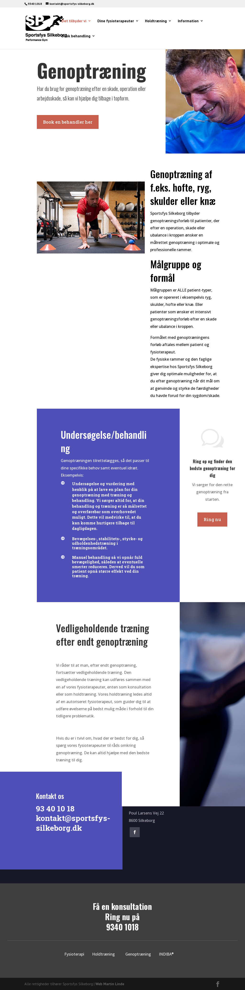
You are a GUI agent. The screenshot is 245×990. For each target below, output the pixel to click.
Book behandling (75, 36)
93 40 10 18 (53, 808)
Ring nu (212, 519)
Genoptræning (138, 954)
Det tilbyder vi (73, 21)
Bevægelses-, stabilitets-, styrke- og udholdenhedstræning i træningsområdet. (107, 543)
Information (188, 21)
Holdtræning (156, 21)
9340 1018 (122, 927)
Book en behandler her (67, 122)
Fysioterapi (74, 954)
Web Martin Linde (109, 984)
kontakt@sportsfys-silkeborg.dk (71, 823)
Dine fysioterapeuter (115, 21)
